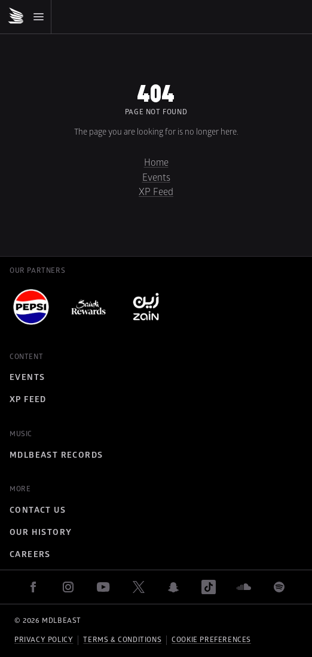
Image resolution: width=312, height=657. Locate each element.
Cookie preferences (211, 640)
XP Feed (156, 192)
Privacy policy (43, 639)
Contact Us (38, 510)
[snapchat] (173, 587)
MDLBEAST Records (56, 455)
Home (156, 163)
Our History (41, 532)
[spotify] (279, 587)
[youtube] (103, 587)
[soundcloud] (244, 587)
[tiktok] (208, 587)
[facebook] (33, 587)
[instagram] (68, 587)
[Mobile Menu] (25, 17)
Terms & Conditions (122, 639)
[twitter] (138, 587)
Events (156, 178)
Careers (30, 554)
